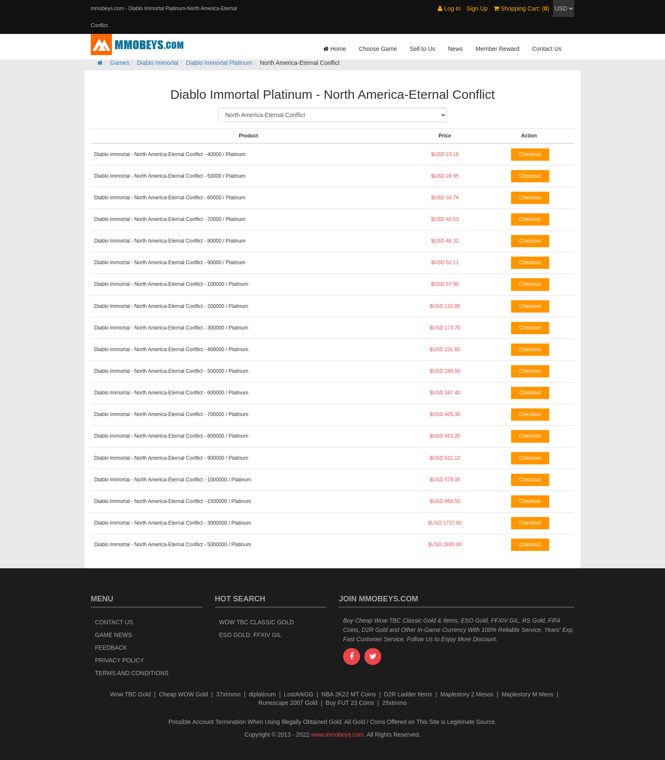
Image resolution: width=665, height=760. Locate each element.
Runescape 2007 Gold (287, 702)
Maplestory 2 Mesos (466, 694)
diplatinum (262, 694)
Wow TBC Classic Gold (256, 622)
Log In (449, 8)
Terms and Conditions (131, 673)
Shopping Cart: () (521, 8)
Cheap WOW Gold (183, 694)
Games (119, 62)
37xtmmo (228, 694)
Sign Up (477, 8)
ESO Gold (234, 634)
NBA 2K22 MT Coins (348, 694)
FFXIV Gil (267, 634)
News (455, 48)
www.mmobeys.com (337, 734)
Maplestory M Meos (527, 694)
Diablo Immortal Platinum (219, 62)
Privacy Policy (119, 660)
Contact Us (547, 48)
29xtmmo (394, 702)
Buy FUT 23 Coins (350, 702)
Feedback (111, 647)
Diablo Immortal (158, 62)
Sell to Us (422, 48)
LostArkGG (298, 694)
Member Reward (497, 48)
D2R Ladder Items (408, 694)
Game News (113, 634)
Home (334, 48)
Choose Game (378, 48)
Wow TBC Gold (130, 694)
